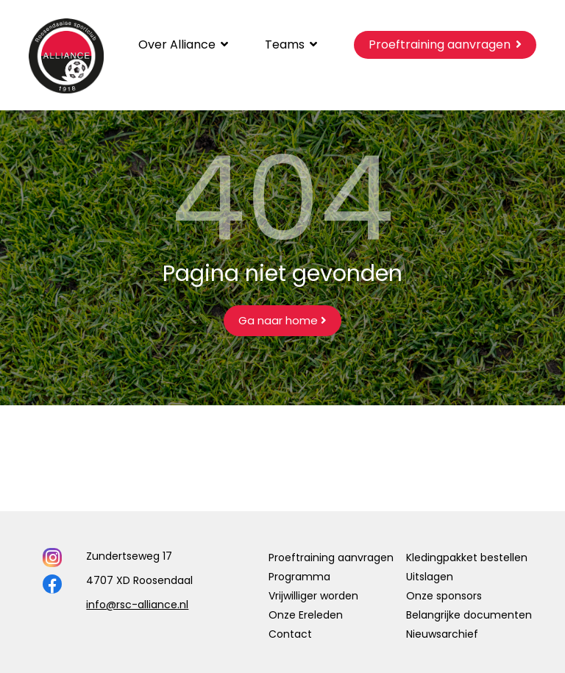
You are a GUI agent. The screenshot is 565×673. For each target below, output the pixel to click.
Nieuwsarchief (442, 634)
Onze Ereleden (306, 615)
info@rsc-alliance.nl (137, 604)
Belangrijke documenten (469, 615)
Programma (299, 576)
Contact (290, 634)
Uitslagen (429, 576)
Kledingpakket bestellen (466, 557)
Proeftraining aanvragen (331, 557)
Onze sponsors (444, 595)
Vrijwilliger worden (313, 595)
